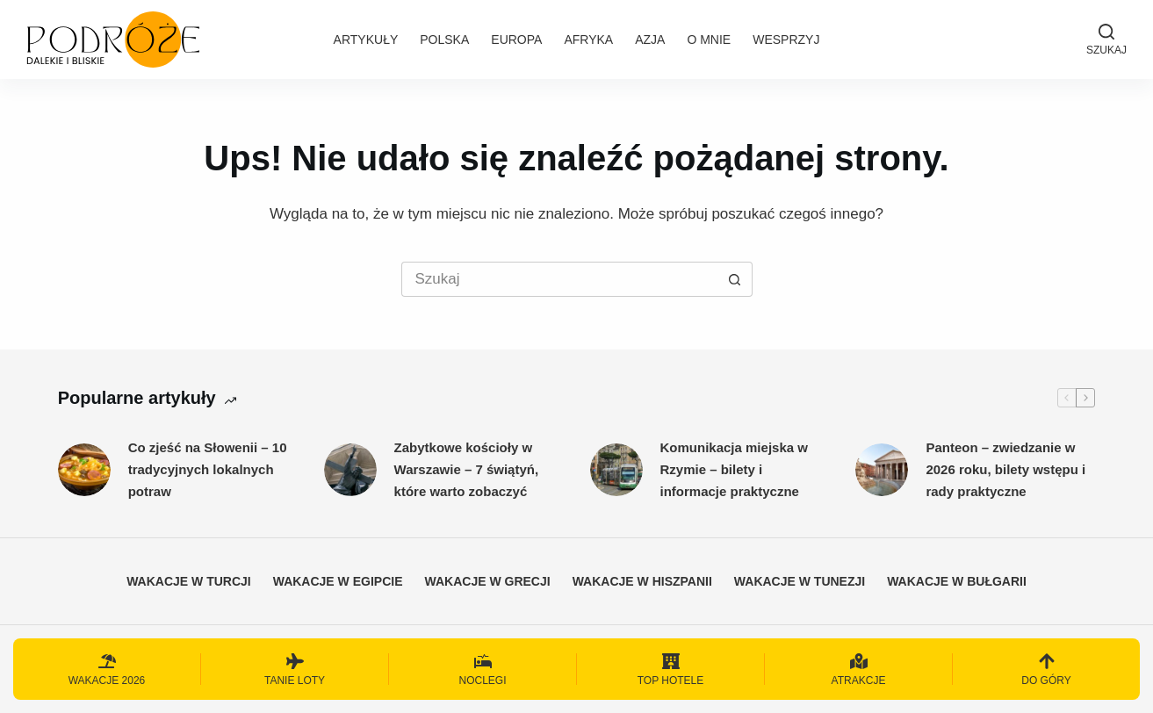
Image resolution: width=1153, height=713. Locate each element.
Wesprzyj (786, 39)
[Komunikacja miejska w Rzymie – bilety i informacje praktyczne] (616, 469)
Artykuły (366, 39)
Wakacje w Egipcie (338, 581)
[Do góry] (1046, 669)
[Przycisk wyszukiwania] (735, 279)
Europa (516, 39)
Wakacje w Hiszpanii (642, 581)
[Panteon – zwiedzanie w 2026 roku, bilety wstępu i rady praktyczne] (881, 469)
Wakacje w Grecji (488, 581)
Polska (444, 39)
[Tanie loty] (294, 669)
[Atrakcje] (858, 669)
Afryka (588, 39)
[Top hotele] (670, 669)
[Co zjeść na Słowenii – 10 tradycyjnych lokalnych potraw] (84, 469)
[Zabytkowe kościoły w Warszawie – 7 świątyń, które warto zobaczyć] (350, 469)
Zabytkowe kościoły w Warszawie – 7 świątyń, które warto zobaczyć (466, 469)
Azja (650, 39)
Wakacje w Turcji (188, 581)
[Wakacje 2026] (106, 669)
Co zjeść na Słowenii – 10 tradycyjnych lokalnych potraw (207, 469)
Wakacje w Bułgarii (957, 581)
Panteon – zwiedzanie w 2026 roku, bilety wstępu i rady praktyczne (1005, 469)
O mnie (709, 39)
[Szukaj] (1106, 39)
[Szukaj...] (559, 279)
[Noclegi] (482, 669)
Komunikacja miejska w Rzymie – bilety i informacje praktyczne (734, 469)
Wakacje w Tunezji (799, 581)
